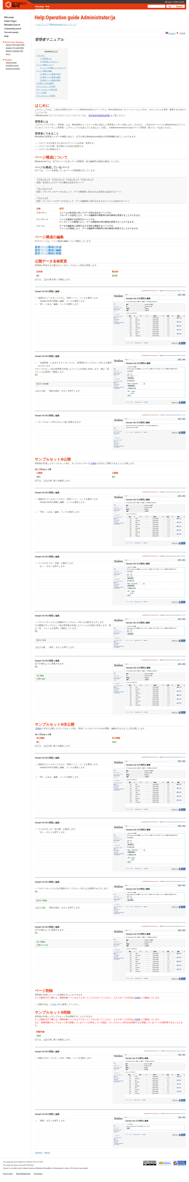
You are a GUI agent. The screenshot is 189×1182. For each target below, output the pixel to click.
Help (6, 36)
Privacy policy (8, 1174)
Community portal (12, 28)
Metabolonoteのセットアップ (63, 24)
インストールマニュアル (99, 115)
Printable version (12, 65)
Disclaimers (38, 1174)
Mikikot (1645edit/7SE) (14, 51)
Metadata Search (12, 24)
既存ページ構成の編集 (48, 250)
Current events (11, 32)
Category (38, 1152)
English (172, 33)
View (47, 6)
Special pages (11, 62)
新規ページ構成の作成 (48, 247)
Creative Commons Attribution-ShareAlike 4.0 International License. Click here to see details (55, 1168)
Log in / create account (175, 2)
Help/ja (47, 1152)
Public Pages (10, 21)
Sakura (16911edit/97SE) (15, 45)
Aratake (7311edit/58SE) (15, 48)
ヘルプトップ (42, 24)
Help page (39, 6)
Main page (9, 17)
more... (8, 54)
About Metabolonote (23, 1174)
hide (55, 51)
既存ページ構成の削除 (48, 253)
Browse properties (13, 68)
